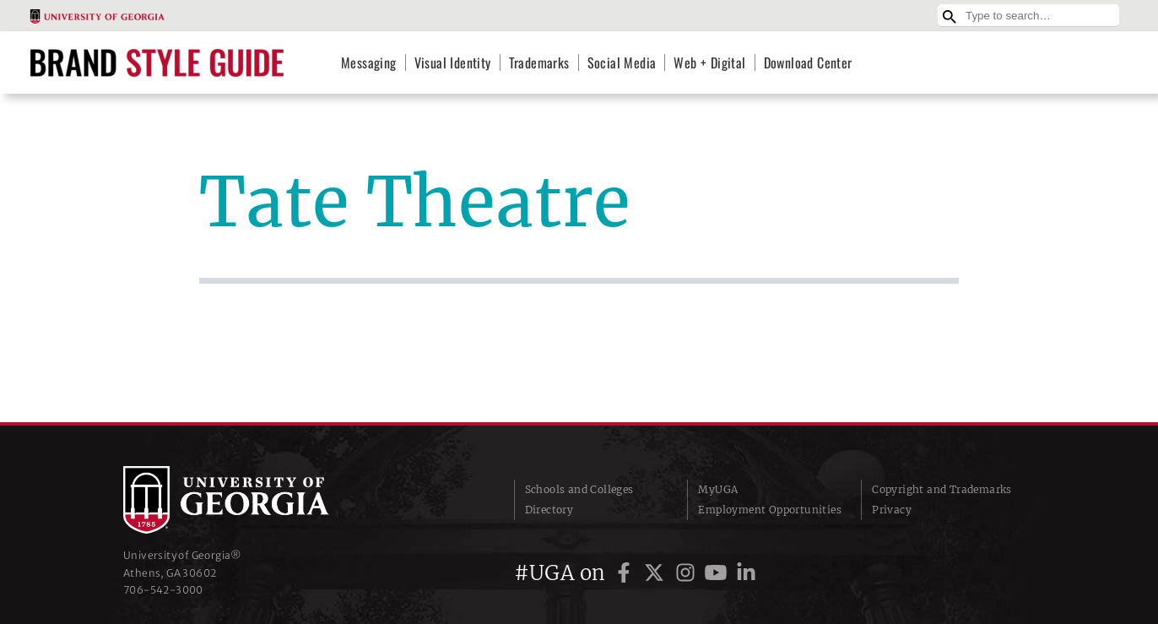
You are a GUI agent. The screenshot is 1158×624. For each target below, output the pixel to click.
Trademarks (539, 62)
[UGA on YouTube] (718, 573)
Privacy (892, 509)
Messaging (369, 62)
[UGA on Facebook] (626, 573)
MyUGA (718, 489)
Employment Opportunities (769, 509)
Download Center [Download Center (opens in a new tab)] (808, 62)
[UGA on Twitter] (656, 573)
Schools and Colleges (579, 489)
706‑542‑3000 (163, 589)
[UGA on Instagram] (688, 573)
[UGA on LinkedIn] (746, 573)
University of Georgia (249, 500)
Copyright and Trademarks (942, 489)
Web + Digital (709, 62)
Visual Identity (452, 62)
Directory (549, 509)
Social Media (622, 62)
